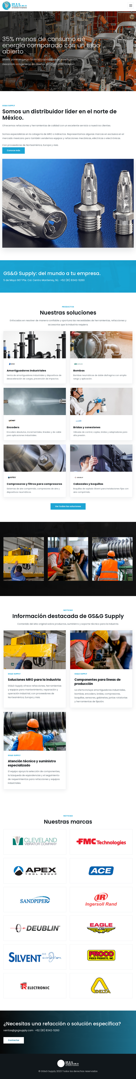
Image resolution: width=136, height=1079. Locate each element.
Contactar (13, 1040)
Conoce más (13, 150)
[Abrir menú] (131, 6)
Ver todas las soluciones (68, 506)
